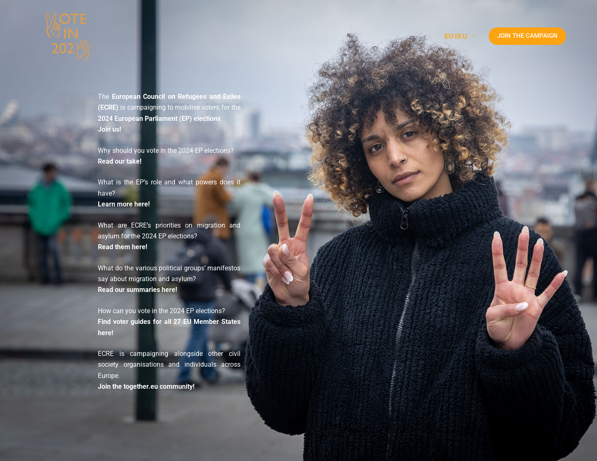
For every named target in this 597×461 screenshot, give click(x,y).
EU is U (461, 36)
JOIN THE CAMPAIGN (527, 35)
